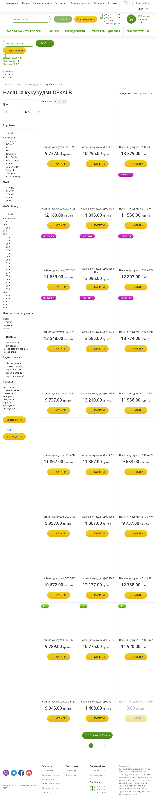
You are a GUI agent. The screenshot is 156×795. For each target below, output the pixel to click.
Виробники (71, 775)
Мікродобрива (75, 31)
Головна (7, 84)
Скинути (12, 429)
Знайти (63, 19)
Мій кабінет (47, 770)
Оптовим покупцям (81, 3)
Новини (26, 3)
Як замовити (61, 3)
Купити (61, 163)
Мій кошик (144, 16)
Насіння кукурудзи (33, 84)
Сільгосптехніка (138, 31)
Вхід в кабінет (141, 3)
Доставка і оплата (42, 3)
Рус (148, 9)
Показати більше (100, 735)
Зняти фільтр (14, 419)
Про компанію (12, 3)
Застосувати (14, 436)
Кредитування (85, 19)
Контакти (112, 3)
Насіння (53, 31)
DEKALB (60, 101)
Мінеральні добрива (106, 31)
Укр (140, 9)
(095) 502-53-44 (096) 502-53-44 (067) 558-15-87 (12, 60)
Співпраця (99, 3)
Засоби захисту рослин (23, 31)
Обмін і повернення (51, 783)
